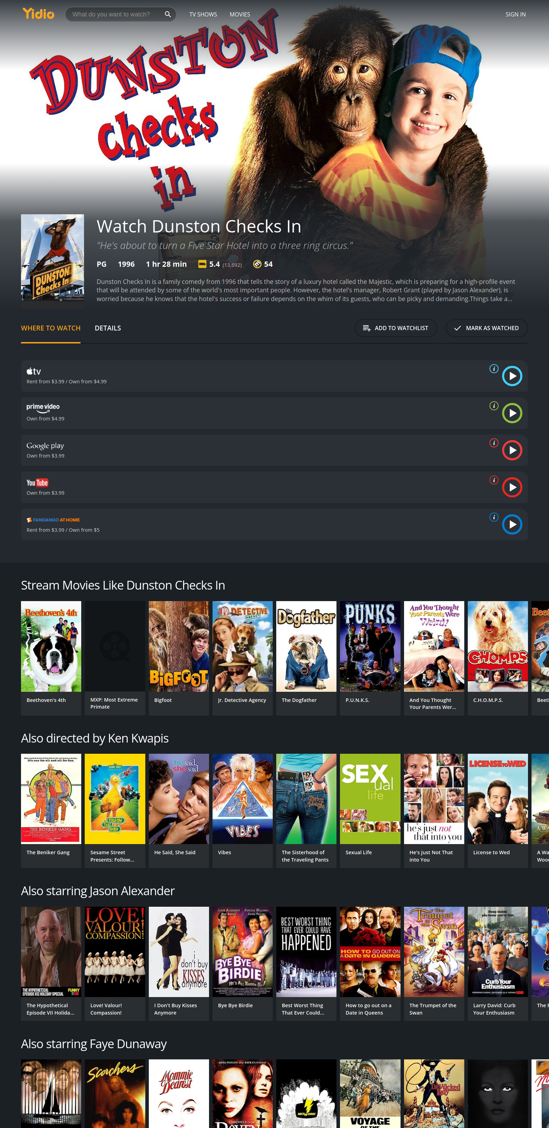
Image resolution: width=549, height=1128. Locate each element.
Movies (240, 14)
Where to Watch (51, 328)
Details (108, 328)
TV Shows (203, 14)
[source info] (493, 368)
